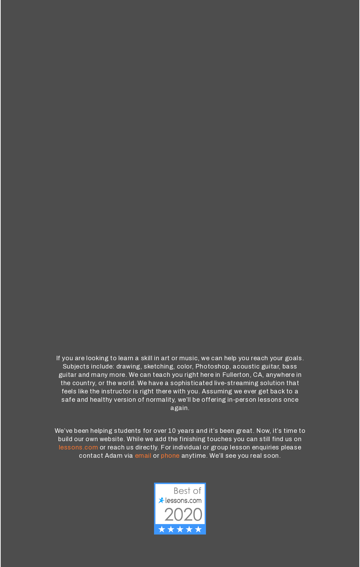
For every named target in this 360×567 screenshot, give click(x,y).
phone (170, 455)
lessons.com (78, 447)
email (143, 455)
